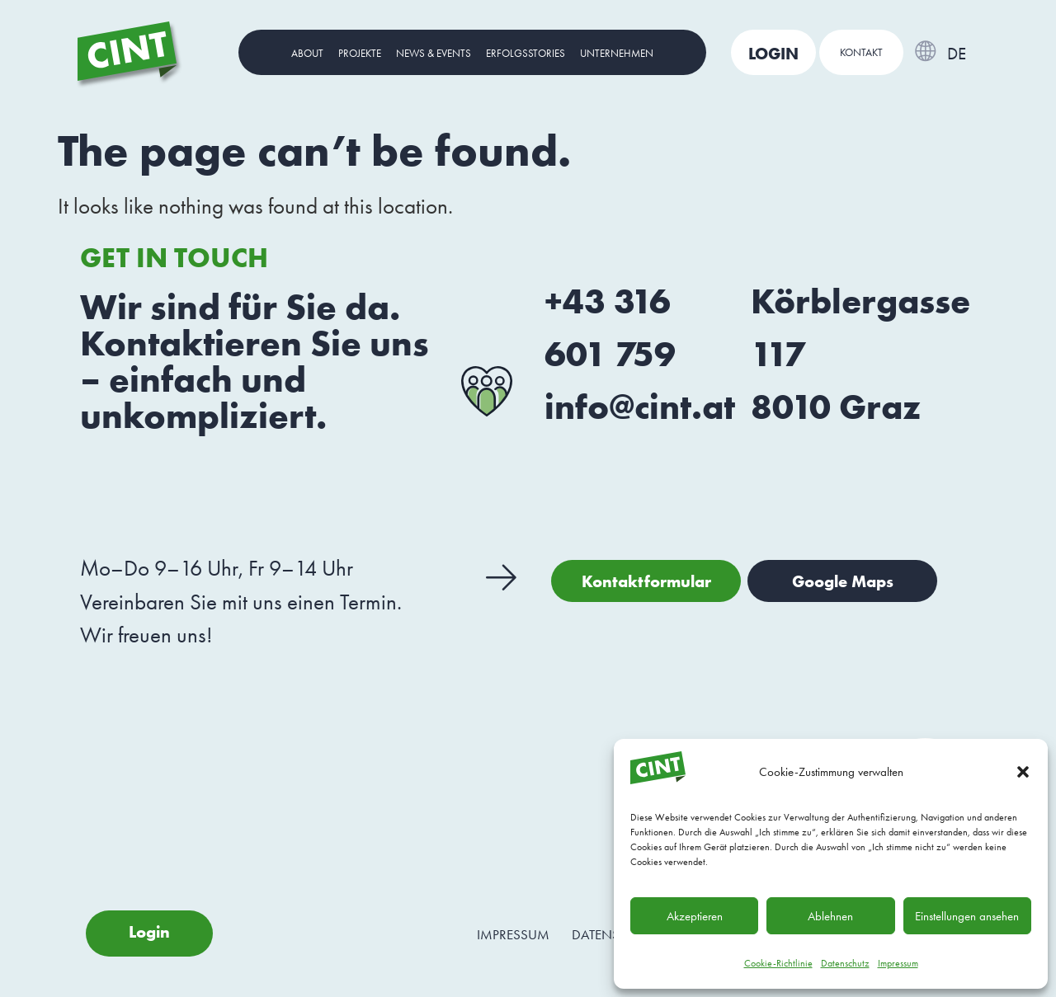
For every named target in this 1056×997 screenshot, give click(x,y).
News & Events (433, 53)
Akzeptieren (695, 916)
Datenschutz (845, 963)
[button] (1023, 772)
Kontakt (861, 52)
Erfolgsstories (525, 53)
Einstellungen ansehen (967, 916)
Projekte (359, 53)
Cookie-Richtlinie (778, 963)
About (307, 53)
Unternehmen (616, 53)
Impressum (898, 963)
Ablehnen (830, 916)
